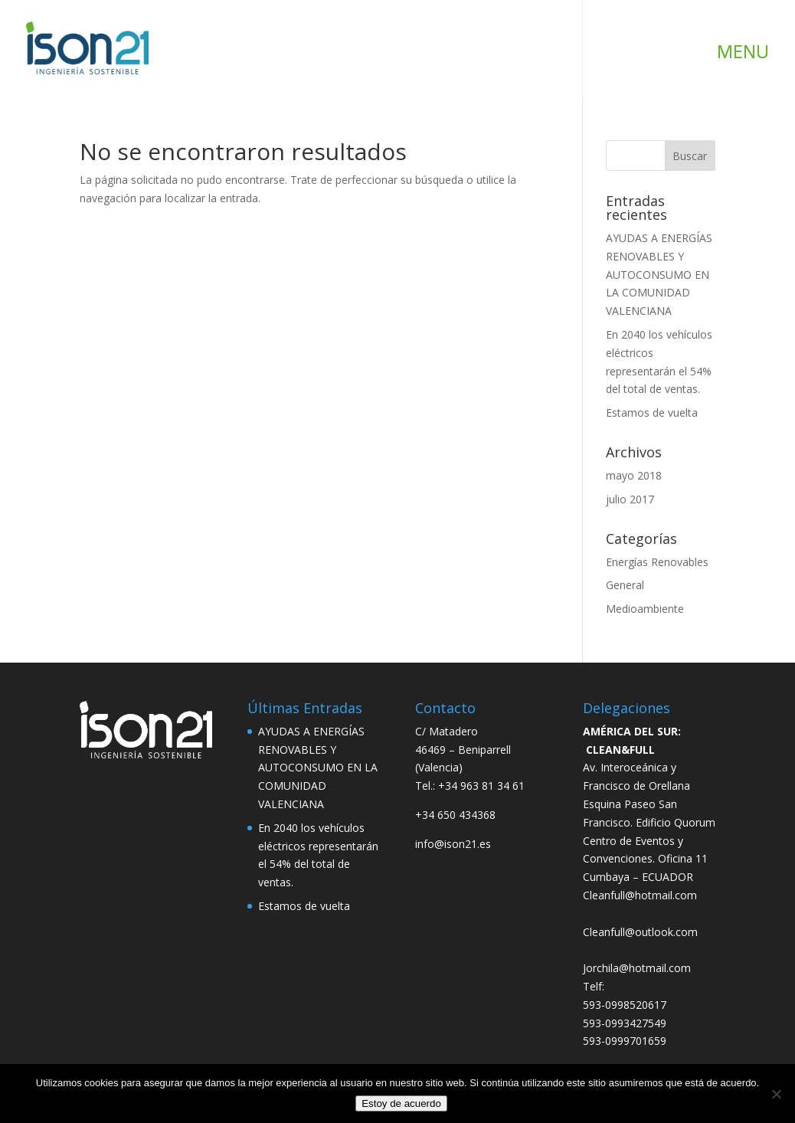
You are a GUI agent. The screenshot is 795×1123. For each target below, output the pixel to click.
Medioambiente (645, 608)
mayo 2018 (634, 475)
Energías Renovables (657, 562)
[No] (776, 1094)
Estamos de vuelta (652, 412)
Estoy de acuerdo (401, 1103)
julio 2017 (630, 499)
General (625, 585)
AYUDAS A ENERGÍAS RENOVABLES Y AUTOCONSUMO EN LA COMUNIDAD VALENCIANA (659, 274)
